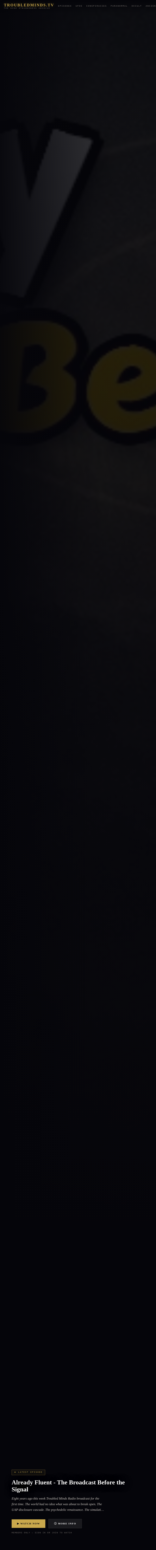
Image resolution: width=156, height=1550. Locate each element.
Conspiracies (96, 6)
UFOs (79, 6)
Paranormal (119, 6)
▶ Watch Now (28, 1523)
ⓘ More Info (65, 1523)
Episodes (65, 6)
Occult (137, 6)
